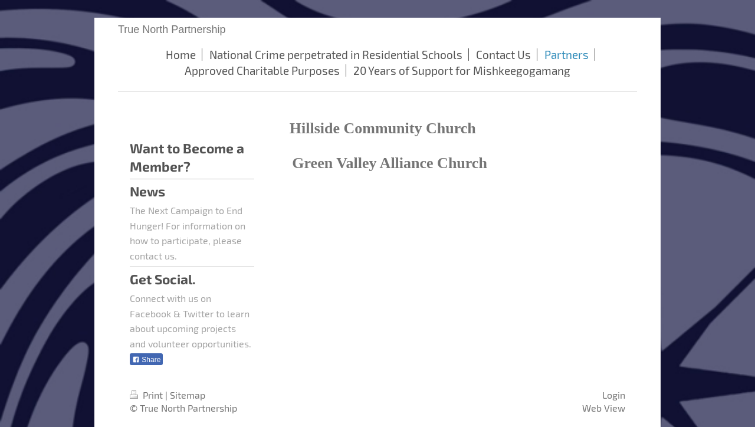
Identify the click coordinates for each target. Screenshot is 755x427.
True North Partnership (171, 29)
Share (146, 360)
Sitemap (187, 394)
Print (147, 394)
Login (613, 394)
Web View (603, 407)
